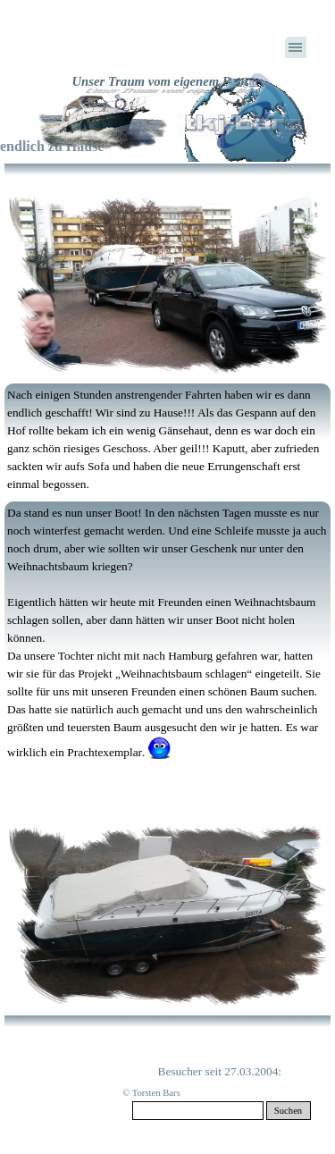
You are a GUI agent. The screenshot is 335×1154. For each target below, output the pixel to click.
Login (244, 81)
